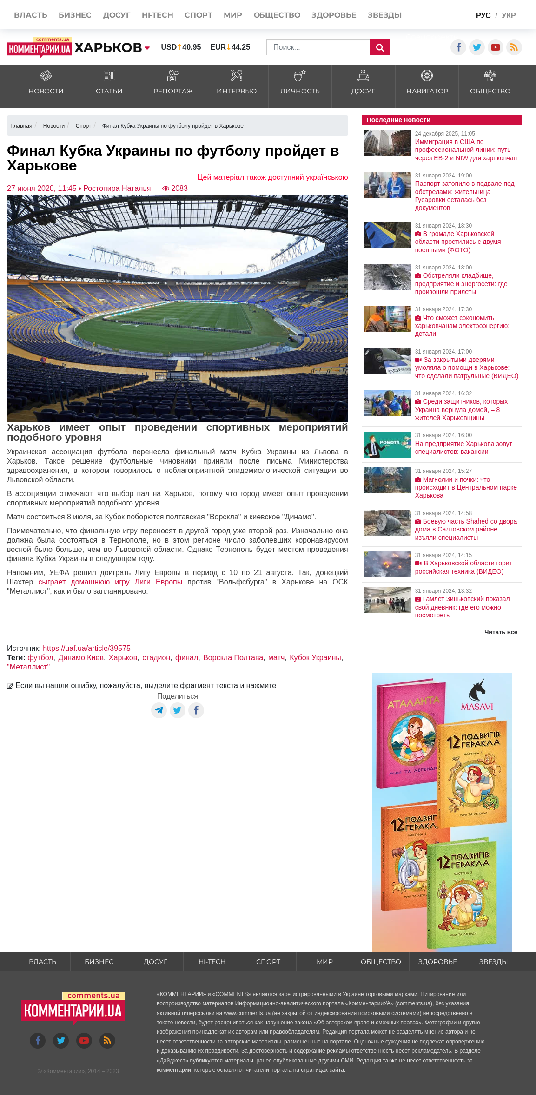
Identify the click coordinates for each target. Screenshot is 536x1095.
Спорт (268, 961)
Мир (325, 961)
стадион (156, 658)
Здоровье (437, 961)
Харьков (123, 658)
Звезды (493, 961)
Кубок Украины (315, 658)
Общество (381, 961)
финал (186, 658)
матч (276, 658)
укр (509, 16)
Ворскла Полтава (233, 658)
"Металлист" (28, 667)
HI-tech (212, 961)
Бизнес (99, 961)
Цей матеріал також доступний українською (273, 177)
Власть (42, 961)
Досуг (155, 961)
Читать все (500, 632)
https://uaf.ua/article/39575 (87, 648)
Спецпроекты (432, 37)
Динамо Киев (81, 658)
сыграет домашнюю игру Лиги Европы (110, 582)
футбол (40, 658)
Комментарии (64, 1071)
